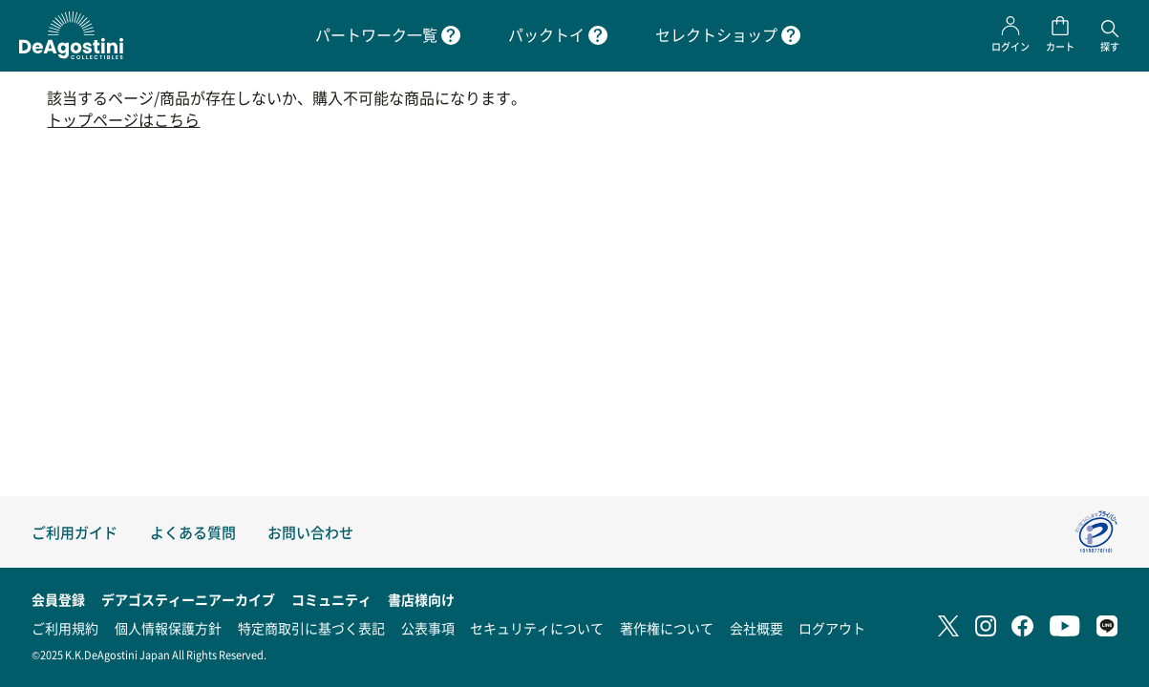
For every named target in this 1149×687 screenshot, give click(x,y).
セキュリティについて (537, 627)
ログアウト (831, 627)
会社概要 (756, 627)
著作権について (666, 627)
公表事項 (428, 627)
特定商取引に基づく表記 (311, 627)
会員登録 (58, 599)
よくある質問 (193, 532)
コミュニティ (331, 599)
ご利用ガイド (74, 532)
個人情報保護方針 (168, 627)
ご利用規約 (65, 627)
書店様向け (421, 599)
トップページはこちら (123, 120)
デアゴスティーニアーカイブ (188, 599)
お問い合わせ (310, 532)
